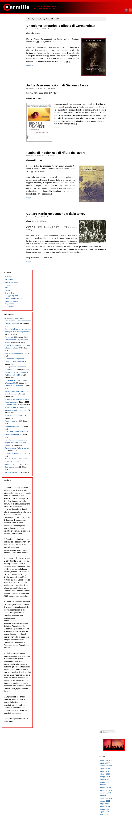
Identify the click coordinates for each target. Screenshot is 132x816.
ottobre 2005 (114, 700)
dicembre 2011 (115, 500)
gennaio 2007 (114, 660)
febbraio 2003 (114, 787)
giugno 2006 (114, 679)
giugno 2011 (114, 516)
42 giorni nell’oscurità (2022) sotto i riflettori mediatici (12, 106)
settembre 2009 (115, 573)
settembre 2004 (115, 736)
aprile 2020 (113, 230)
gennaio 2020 (114, 238)
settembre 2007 (115, 638)
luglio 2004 (113, 741)
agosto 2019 (114, 251)
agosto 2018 (114, 284)
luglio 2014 (113, 416)
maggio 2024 (114, 97)
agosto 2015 (114, 381)
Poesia (7, 38)
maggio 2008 (114, 616)
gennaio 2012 (114, 497)
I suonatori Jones (10, 48)
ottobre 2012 (114, 473)
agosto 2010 (114, 543)
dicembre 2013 (115, 435)
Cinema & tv (9, 40)
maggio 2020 (114, 227)
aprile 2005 (113, 717)
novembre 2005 (115, 698)
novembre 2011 (115, 503)
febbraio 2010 (114, 560)
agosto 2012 (114, 478)
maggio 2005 (114, 714)
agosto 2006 (114, 673)
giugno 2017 (114, 322)
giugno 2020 (114, 224)
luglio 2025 (113, 59)
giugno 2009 (114, 581)
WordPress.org (115, 809)
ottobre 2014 (114, 408)
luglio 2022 (113, 157)
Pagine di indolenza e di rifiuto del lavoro (57, 152)
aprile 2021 (113, 197)
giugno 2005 (114, 711)
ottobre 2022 (114, 148)
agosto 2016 (114, 349)
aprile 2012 (113, 489)
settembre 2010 (115, 541)
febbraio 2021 (114, 203)
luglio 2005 (113, 708)
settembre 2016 (115, 346)
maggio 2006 (114, 681)
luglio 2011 (113, 514)
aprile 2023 (113, 132)
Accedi (111, 801)
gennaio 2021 (114, 205)
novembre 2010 (115, 535)
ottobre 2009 (114, 570)
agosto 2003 (114, 771)
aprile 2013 (113, 457)
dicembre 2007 (115, 630)
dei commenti (116, 807)
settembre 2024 (115, 86)
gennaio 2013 (114, 465)
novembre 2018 (115, 276)
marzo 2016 (113, 362)
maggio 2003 (114, 779)
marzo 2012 (113, 492)
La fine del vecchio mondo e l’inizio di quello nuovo (13, 174)
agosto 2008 (114, 608)
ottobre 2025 (114, 51)
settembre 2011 (115, 508)
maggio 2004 (114, 746)
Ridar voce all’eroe (11, 258)
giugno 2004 (114, 744)
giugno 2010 (114, 549)
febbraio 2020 (114, 235)
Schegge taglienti (11, 43)
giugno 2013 (114, 451)
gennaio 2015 (114, 400)
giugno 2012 (114, 484)
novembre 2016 (115, 341)
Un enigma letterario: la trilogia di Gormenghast (62, 26)
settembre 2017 (115, 313)
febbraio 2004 (114, 754)
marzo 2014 (113, 427)
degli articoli (115, 804)
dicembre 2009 (115, 565)
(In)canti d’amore (10, 179)
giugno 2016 (114, 354)
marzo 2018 (113, 297)
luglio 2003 (113, 773)
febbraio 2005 (114, 722)
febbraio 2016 (114, 365)
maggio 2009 (114, 584)
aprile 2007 (113, 652)
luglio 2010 (113, 546)
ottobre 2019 (114, 246)
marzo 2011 (113, 524)
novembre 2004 (115, 730)
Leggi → (31, 68)
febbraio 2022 (114, 170)
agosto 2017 (114, 316)
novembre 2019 (115, 243)
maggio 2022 (114, 162)
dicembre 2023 (115, 111)
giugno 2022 (114, 159)
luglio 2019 (113, 254)
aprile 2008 (113, 619)
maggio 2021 (114, 194)
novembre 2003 (115, 763)
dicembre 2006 (115, 662)
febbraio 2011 (114, 527)
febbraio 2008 (114, 625)
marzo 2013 (113, 460)
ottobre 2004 (114, 733)
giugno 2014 (114, 419)
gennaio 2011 (114, 530)
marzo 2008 (113, 622)
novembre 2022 (115, 146)
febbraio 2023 (114, 138)
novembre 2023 (115, 113)
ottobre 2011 (114, 506)
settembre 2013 (115, 443)
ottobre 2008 (114, 603)
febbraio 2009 (114, 592)
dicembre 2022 (115, 143)
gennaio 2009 (114, 595)
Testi (6, 35)
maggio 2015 (114, 389)
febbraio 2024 (114, 105)
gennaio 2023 (114, 140)
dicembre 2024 (115, 78)
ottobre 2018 (114, 278)
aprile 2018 (113, 295)
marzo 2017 (113, 330)
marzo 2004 (113, 752)
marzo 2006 (113, 687)
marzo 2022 (113, 167)
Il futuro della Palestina (13, 158)
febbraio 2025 (114, 73)
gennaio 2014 (114, 433)
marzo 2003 (113, 784)
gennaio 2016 (114, 368)
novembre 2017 (115, 308)
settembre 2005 (115, 703)
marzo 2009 (113, 589)
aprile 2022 (113, 165)
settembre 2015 (115, 378)
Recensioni (60, 29)
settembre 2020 (115, 216)
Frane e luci (8, 90)
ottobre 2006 (114, 668)
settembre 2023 (115, 119)
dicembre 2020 (115, 208)
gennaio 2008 (114, 627)
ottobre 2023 (114, 116)
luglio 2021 (113, 189)
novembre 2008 (115, 600)
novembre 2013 (115, 438)
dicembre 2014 (115, 403)
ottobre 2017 (114, 311)
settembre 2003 (115, 768)
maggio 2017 (114, 324)
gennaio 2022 (114, 173)
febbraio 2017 (114, 332)
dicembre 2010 (115, 533)
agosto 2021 (114, 186)
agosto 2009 (114, 576)
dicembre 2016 (115, 338)
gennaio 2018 (114, 303)
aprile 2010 (113, 554)
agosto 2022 (114, 154)
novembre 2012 (115, 470)
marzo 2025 (113, 70)
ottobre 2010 (114, 538)
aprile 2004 (113, 749)
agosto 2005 (114, 706)
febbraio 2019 (114, 267)
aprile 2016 (113, 359)
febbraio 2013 (114, 462)
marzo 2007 (113, 654)
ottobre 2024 (114, 84)
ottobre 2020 (114, 213)
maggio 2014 (114, 422)
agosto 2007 (114, 641)
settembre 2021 (115, 184)
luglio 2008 (113, 611)
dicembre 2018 (115, 273)
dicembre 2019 (115, 240)
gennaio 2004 (114, 757)
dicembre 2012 (115, 468)
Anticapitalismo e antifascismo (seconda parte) (12, 133)
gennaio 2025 (114, 75)
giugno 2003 (114, 776)
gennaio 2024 (114, 108)
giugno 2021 (114, 192)
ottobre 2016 (114, 343)
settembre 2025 (115, 54)
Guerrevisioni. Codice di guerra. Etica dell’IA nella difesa (13, 165)
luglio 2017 (113, 319)
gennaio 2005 (114, 725)
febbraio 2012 (114, 495)
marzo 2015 (113, 395)
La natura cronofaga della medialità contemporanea (12, 122)
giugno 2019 (114, 257)
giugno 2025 (114, 62)
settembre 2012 (115, 476)
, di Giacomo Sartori (59, 85)
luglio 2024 (113, 92)
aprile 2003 (113, 782)
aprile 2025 (113, 67)
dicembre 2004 (115, 727)
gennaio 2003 (114, 790)
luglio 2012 (113, 481)
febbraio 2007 (114, 657)
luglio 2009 (113, 579)
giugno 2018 (114, 289)
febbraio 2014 (114, 430)
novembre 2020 (115, 211)
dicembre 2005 (115, 695)
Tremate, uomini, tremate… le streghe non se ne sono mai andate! (13, 225)
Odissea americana (11, 206)
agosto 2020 (114, 219)
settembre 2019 (115, 249)
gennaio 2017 (114, 335)
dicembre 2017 (115, 305)
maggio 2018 (114, 292)
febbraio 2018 (114, 300)
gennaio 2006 (114, 692)
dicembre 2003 (115, 760)
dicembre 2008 (115, 598)
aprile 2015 (113, 392)
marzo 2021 (113, 200)
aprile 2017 (113, 327)
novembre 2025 (115, 48)
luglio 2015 (113, 384)
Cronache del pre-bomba (13, 46)
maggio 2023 (114, 130)
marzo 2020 (113, 232)
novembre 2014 (115, 405)
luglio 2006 (113, 676)
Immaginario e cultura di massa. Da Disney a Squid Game (13, 141)
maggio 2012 (114, 487)
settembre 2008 (115, 606)
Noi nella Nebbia (10, 263)
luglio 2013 (113, 449)
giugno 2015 (114, 387)
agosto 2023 (114, 121)
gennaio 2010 (114, 562)
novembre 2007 (115, 633)
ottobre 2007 (114, 635)
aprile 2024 (113, 100)
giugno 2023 (114, 127)
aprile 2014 (113, 424)
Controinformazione (11, 30)
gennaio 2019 (114, 270)
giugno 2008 (114, 614)
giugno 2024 (114, 94)
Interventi (53, 29)
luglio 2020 (113, 221)
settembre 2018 (115, 281)
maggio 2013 (114, 454)
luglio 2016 (113, 351)
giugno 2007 (114, 646)
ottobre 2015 (114, 376)
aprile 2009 (113, 587)
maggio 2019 (114, 259)
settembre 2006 (115, 671)
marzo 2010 (113, 557)
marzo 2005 (113, 719)
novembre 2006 (115, 665)
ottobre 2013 (114, 441)
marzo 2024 (113, 102)
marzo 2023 (113, 135)
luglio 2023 (113, 124)
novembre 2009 (115, 568)
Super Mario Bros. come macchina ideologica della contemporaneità (13, 82)
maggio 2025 (114, 65)
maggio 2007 (114, 649)
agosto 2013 (114, 446)
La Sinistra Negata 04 (12, 239)
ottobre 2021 (114, 181)
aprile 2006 (113, 684)
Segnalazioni (9, 51)
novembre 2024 (115, 81)
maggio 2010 (114, 552)
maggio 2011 (114, 519)
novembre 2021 (115, 178)
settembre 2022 (115, 151)
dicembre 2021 (115, 175)
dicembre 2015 (115, 370)
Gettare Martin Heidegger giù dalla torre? (57, 214)
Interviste (7, 32)
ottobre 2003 (114, 765)
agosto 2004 (114, 738)
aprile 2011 (113, 522)
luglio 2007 (113, 644)
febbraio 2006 (114, 690)
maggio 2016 (114, 357)
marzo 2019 (113, 265)
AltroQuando (9, 54)
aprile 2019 (113, 262)
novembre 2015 (115, 373)
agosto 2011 (114, 511)
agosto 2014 (114, 414)
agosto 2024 (114, 89)
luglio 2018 (113, 286)
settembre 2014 (115, 411)
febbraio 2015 (114, 397)
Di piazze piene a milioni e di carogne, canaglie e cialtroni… (13, 187)
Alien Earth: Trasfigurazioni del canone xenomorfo (11, 214)
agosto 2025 (114, 56)
